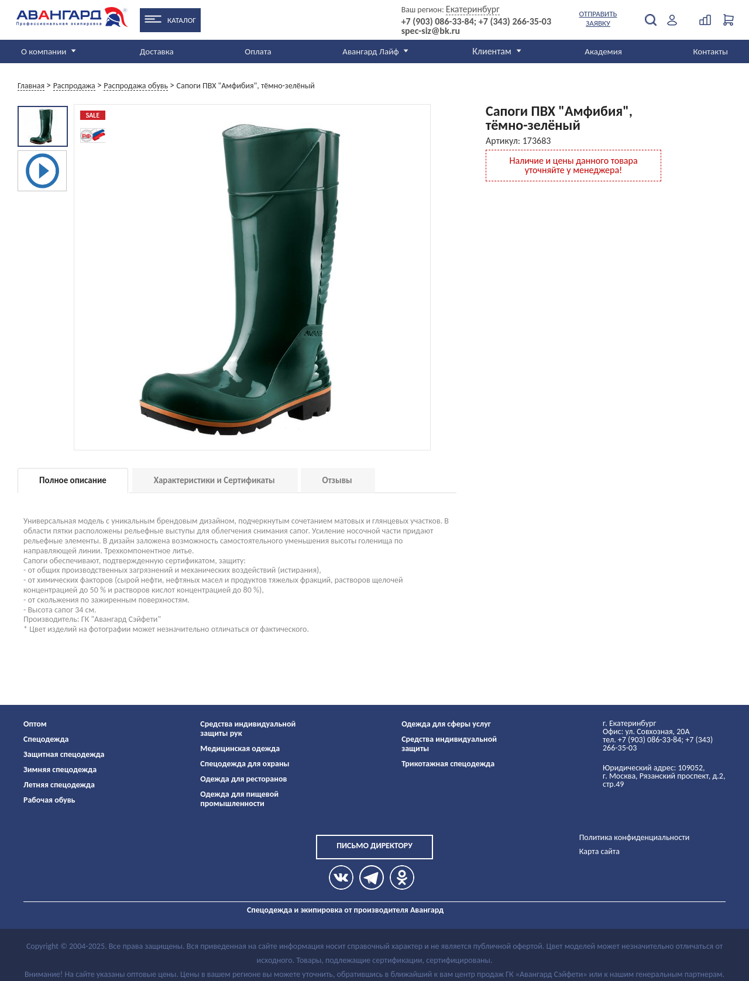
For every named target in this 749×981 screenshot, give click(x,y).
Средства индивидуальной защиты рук (248, 728)
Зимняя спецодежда (60, 770)
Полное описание (72, 480)
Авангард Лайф (370, 51)
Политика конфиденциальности (634, 837)
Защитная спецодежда (64, 754)
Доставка (157, 51)
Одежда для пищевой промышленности (239, 798)
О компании (43, 51)
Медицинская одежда (240, 748)
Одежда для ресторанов (243, 779)
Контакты (710, 51)
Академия (603, 51)
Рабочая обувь (49, 800)
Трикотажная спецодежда (447, 764)
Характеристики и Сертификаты (214, 480)
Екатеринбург (473, 9)
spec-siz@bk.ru (430, 31)
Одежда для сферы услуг (446, 724)
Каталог (181, 20)
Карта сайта (599, 851)
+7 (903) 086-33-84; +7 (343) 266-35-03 (476, 21)
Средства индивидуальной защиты (449, 743)
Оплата (258, 51)
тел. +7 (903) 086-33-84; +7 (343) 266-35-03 (658, 744)
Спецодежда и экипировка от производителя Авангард (345, 910)
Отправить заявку (598, 18)
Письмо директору (374, 846)
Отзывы (337, 480)
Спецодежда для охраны (244, 764)
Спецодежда (45, 739)
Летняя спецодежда (59, 785)
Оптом (35, 724)
